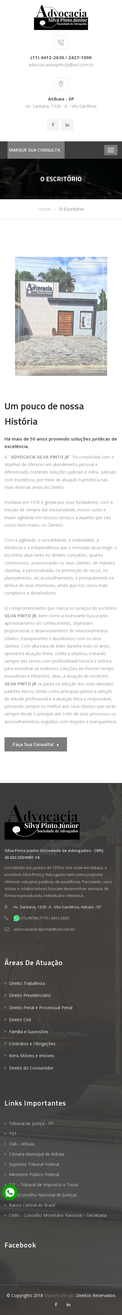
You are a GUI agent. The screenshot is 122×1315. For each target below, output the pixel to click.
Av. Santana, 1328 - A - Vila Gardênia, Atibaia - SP (57, 907)
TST (13, 1133)
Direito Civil (20, 1019)
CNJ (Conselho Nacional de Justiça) (43, 1195)
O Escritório (71, 209)
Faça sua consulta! (36, 745)
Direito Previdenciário (30, 995)
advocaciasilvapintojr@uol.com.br (61, 65)
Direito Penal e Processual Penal (40, 1007)
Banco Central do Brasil (32, 1205)
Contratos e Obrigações (32, 1043)
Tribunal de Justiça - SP (31, 1123)
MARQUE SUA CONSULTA (34, 150)
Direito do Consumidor (31, 1068)
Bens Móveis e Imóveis (31, 1055)
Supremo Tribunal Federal (34, 1164)
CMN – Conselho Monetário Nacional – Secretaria (57, 1215)
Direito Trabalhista (27, 983)
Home (44, 209)
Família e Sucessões (28, 1031)
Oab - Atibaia (21, 1144)
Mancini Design (59, 1295)
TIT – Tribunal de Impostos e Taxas (43, 1184)
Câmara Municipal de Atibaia (36, 1154)
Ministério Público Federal (34, 1174)
